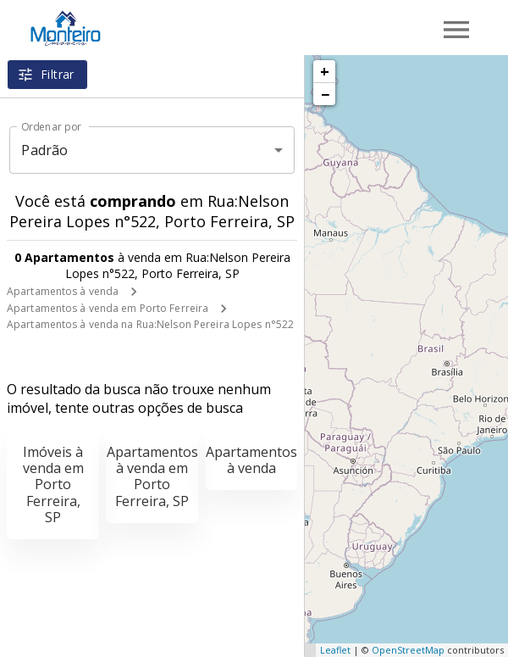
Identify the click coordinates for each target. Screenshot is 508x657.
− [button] (325, 94)
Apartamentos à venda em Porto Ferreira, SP (152, 476)
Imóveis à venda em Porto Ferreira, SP (53, 484)
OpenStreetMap (408, 649)
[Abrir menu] (456, 30)
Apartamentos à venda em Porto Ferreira (107, 308)
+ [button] (324, 71)
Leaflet (335, 649)
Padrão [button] (44, 150)
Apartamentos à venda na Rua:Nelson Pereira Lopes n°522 (150, 324)
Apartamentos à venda (63, 291)
